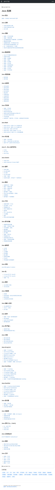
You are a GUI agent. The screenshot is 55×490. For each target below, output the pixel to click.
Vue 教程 (50, 474)
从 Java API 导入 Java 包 (9, 276)
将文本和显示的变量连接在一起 (11, 44)
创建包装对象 (7, 415)
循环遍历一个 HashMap (9, 377)
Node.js (30, 472)
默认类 (5, 250)
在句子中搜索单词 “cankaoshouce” (10, 436)
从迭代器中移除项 (8, 406)
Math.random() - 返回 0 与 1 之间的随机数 (13, 132)
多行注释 (6, 29)
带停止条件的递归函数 (9, 217)
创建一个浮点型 (7, 63)
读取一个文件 (7, 459)
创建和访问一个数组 (8, 185)
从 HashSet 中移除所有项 (10, 391)
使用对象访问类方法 (8, 237)
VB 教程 (4, 474)
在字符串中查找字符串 (9, 115)
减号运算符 (6, 87)
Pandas (35, 472)
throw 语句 (6, 429)
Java (14, 472)
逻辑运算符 (6, 101)
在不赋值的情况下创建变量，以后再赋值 (13, 39)
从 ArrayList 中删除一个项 (10, 353)
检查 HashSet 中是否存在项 (10, 387)
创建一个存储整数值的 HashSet (11, 396)
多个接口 (6, 309)
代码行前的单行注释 (8, 25)
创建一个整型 (7, 60)
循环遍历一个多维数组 (9, 196)
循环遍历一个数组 (8, 191)
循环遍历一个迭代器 (8, 405)
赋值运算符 (6, 97)
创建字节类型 (7, 56)
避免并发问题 (7, 449)
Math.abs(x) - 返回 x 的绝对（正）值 (12, 130)
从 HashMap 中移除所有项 (10, 374)
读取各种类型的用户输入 (9, 330)
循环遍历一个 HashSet (9, 394)
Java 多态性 (6, 286)
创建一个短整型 (7, 58)
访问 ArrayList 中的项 (9, 351)
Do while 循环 (7, 171)
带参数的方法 (7, 207)
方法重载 (6, 214)
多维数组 (6, 195)
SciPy (13, 476)
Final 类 (5, 258)
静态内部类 (6, 297)
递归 (5, 215)
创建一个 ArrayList (8, 350)
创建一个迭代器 (7, 403)
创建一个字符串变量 (8, 36)
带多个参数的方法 (8, 208)
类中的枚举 (6, 318)
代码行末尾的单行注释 (9, 27)
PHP (18, 472)
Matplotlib (49, 472)
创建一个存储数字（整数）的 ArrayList (13, 414)
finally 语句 (6, 428)
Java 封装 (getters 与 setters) (8, 267)
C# (10, 472)
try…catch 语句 (7, 426)
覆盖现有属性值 (7, 231)
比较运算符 (6, 99)
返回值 (5, 210)
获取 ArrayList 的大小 (9, 356)
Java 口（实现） (7, 307)
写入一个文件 (7, 458)
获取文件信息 (7, 461)
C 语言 (3, 472)
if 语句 (5, 150)
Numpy (3, 476)
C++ (8, 472)
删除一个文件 (7, 463)
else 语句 (6, 151)
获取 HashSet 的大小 (8, 392)
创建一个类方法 (7, 234)
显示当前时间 (7, 339)
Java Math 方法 (6, 7)
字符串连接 (6, 116)
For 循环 (6, 172)
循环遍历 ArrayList (8, 358)
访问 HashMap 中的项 (9, 370)
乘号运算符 (6, 89)
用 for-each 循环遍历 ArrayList (11, 360)
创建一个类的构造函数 (9, 239)
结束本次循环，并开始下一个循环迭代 (12, 177)
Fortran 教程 (34, 474)
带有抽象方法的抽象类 (9, 259)
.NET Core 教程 (27, 474)
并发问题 (6, 447)
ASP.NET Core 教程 (43, 474)
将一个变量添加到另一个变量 (10, 46)
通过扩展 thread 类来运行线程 (11, 444)
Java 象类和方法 (7, 306)
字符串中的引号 (7, 110)
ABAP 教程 (9, 474)
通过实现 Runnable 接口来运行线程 (12, 445)
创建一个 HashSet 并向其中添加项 (12, 386)
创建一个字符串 (7, 108)
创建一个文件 (7, 456)
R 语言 (39, 472)
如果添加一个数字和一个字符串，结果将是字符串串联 (16, 118)
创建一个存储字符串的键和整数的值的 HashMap (15, 379)
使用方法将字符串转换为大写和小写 (12, 113)
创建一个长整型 (7, 61)
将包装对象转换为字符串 (9, 419)
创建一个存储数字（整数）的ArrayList (12, 361)
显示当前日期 (7, 338)
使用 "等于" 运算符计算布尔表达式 (12, 142)
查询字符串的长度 (8, 111)
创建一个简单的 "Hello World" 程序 (10, 18)
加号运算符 (6, 86)
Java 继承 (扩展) (7, 285)
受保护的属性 (7, 256)
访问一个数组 (7, 190)
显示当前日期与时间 (8, 341)
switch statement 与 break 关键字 (11, 162)
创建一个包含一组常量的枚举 (10, 316)
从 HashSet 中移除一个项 (10, 389)
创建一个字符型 (7, 68)
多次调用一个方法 (8, 205)
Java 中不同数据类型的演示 (10, 55)
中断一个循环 (7, 176)
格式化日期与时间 (8, 342)
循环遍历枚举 (7, 321)
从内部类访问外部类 (8, 299)
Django (44, 472)
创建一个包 (6, 277)
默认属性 (6, 255)
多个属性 (6, 232)
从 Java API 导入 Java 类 (9, 274)
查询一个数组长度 (8, 188)
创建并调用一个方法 (8, 204)
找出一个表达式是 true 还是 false (11, 141)
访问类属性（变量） (8, 227)
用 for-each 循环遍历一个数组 (10, 193)
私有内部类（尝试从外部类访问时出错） (13, 295)
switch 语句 (6, 160)
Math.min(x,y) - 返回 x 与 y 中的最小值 (12, 127)
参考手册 (7, 1)
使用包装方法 (7, 417)
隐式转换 (6, 77)
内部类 (5, 293)
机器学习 (9, 476)
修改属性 (6, 229)
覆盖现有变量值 (7, 41)
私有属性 (6, 253)
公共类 (5, 248)
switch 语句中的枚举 (8, 320)
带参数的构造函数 (8, 241)
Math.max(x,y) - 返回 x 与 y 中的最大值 (13, 125)
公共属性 (6, 251)
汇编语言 (21, 474)
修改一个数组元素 (8, 186)
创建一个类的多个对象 (9, 226)
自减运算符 (6, 96)
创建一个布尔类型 (8, 66)
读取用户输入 (7, 329)
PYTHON (22, 472)
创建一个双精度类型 (8, 65)
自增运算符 (6, 94)
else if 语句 (6, 153)
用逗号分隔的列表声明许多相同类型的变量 (13, 47)
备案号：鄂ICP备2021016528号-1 (10, 486)
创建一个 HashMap (8, 369)
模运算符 (6, 92)
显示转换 (6, 79)
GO (26, 472)
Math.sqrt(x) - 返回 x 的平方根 (11, 128)
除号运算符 (6, 91)
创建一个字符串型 (8, 70)
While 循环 (6, 169)
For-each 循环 (7, 174)
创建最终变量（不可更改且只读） (11, 42)
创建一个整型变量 (8, 38)
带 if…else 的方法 (8, 212)
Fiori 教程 (15, 474)
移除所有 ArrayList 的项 (9, 355)
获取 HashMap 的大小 (9, 375)
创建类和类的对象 (8, 224)
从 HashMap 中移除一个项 (10, 372)
